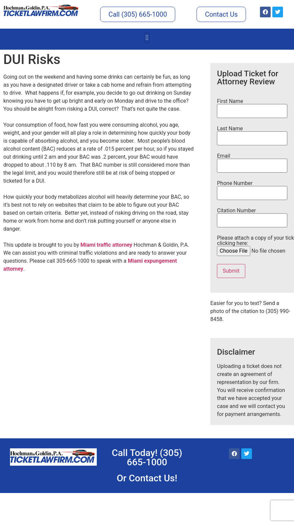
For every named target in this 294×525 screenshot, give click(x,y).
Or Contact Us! (147, 478)
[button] (147, 37)
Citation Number (252, 215)
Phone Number (252, 188)
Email (252, 161)
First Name (252, 106)
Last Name (252, 133)
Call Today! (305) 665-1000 (147, 457)
